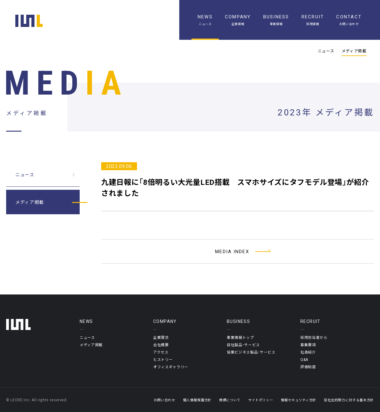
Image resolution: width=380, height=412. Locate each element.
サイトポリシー (260, 400)
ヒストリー (163, 359)
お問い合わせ (164, 400)
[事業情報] (276, 20)
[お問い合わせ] (349, 20)
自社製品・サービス (243, 344)
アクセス (161, 352)
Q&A (304, 359)
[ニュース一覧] (205, 20)
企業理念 (161, 337)
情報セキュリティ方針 (298, 400)
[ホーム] (29, 21)
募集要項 (308, 344)
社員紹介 (308, 352)
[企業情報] (238, 20)
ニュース (326, 50)
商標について (230, 400)
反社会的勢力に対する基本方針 (349, 400)
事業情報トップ (240, 337)
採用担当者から (314, 337)
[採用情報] (312, 20)
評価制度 (308, 366)
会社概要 (161, 344)
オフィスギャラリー (170, 366)
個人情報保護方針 (197, 400)
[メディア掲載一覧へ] (237, 251)
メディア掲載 (354, 50)
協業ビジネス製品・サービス (251, 352)
